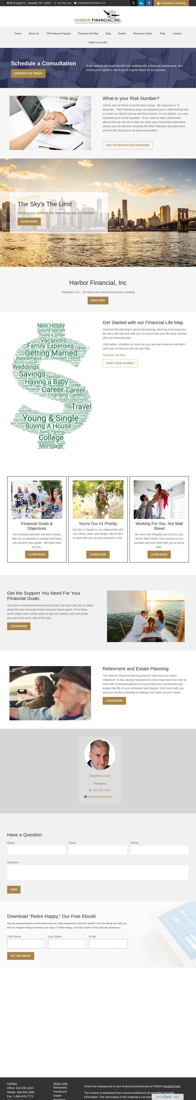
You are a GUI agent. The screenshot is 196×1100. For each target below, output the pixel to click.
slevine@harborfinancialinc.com (101, 796)
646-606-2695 (25, 1092)
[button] (18, 33)
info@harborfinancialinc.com (89, 3)
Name (11, 842)
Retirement (60, 1087)
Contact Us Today (28, 73)
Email (72, 842)
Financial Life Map (114, 355)
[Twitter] (133, 3)
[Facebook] (149, 3)
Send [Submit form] (13, 889)
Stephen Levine (100, 775)
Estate (57, 1095)
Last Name (55, 936)
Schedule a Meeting (171, 3)
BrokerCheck (172, 1086)
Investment (60, 1091)
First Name (14, 936)
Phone (134, 842)
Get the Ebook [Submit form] (20, 956)
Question (12, 862)
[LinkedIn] (141, 3)
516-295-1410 (62, 3)
